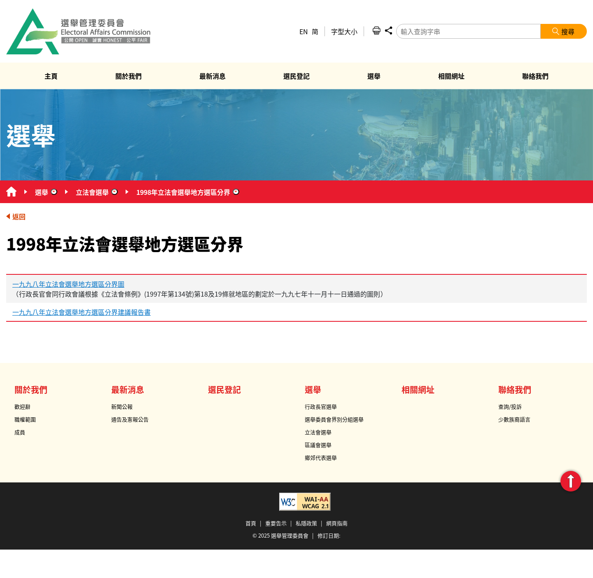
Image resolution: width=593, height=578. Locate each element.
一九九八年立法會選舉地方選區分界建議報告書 (81, 312)
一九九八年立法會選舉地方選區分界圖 (68, 284)
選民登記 (224, 389)
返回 (19, 216)
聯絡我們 (514, 389)
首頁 (250, 523)
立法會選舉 (92, 192)
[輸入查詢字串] (468, 31)
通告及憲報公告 (130, 419)
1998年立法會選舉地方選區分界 (183, 192)
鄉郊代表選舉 (321, 457)
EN (303, 31)
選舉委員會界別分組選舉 (334, 419)
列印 (376, 30)
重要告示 (276, 523)
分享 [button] (388, 30)
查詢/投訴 (510, 406)
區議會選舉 (318, 445)
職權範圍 (25, 419)
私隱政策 (306, 523)
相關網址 (418, 389)
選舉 (41, 192)
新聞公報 (122, 406)
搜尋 (567, 31)
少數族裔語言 (514, 419)
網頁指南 (337, 523)
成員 (19, 432)
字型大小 (344, 31)
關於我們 (30, 389)
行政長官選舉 (321, 406)
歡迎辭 (22, 406)
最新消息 (127, 389)
